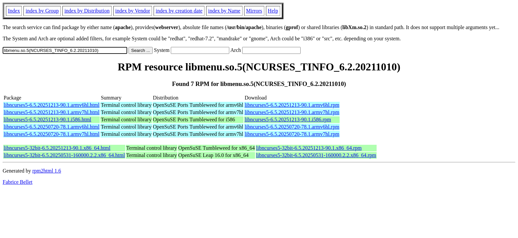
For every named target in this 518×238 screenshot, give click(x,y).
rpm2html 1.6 (46, 171)
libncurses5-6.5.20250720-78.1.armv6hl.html (51, 127)
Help (273, 11)
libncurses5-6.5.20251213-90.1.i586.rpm (287, 119)
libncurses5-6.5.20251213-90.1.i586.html (47, 119)
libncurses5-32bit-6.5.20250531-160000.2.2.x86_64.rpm (316, 155)
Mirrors (254, 11)
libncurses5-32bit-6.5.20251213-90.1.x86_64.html (57, 148)
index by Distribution (87, 11)
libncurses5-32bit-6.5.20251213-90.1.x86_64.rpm (309, 148)
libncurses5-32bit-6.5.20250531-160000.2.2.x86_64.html (64, 155)
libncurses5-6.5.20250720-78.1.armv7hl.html (51, 134)
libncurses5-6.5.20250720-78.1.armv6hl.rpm (291, 127)
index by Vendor (132, 11)
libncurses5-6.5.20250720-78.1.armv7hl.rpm (291, 134)
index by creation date (179, 11)
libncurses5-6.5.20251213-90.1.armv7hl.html (51, 112)
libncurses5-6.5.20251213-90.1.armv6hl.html (51, 105)
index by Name (224, 11)
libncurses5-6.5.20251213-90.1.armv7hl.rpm (291, 112)
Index (14, 11)
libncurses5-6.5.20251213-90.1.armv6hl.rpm (291, 105)
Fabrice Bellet (17, 182)
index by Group (41, 11)
